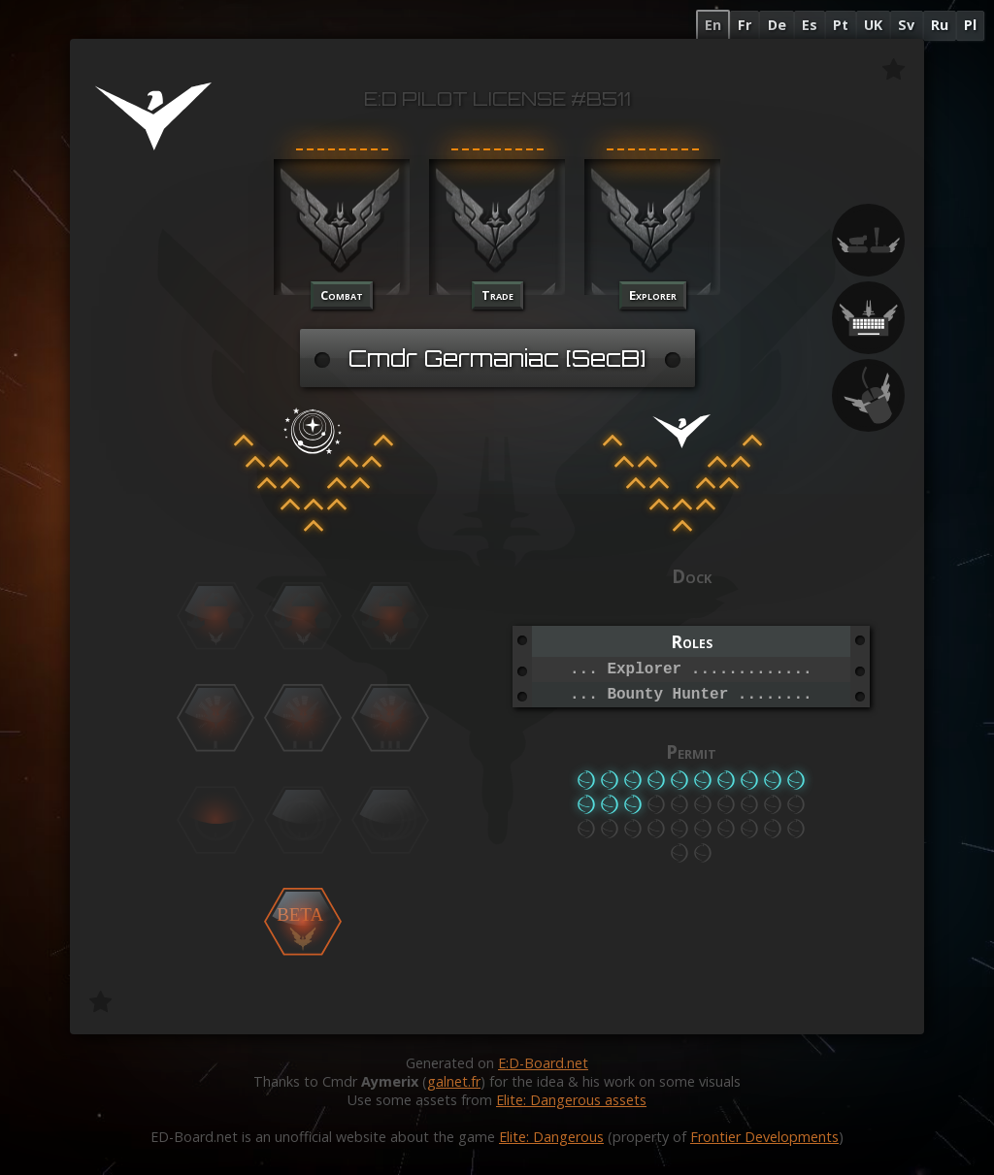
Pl (970, 25)
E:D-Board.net (543, 1063)
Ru (939, 25)
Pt (840, 25)
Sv (906, 25)
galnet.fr (453, 1081)
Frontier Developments (764, 1136)
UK (873, 25)
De (777, 25)
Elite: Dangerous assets (571, 1100)
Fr (744, 25)
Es (809, 25)
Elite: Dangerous (551, 1136)
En (713, 25)
